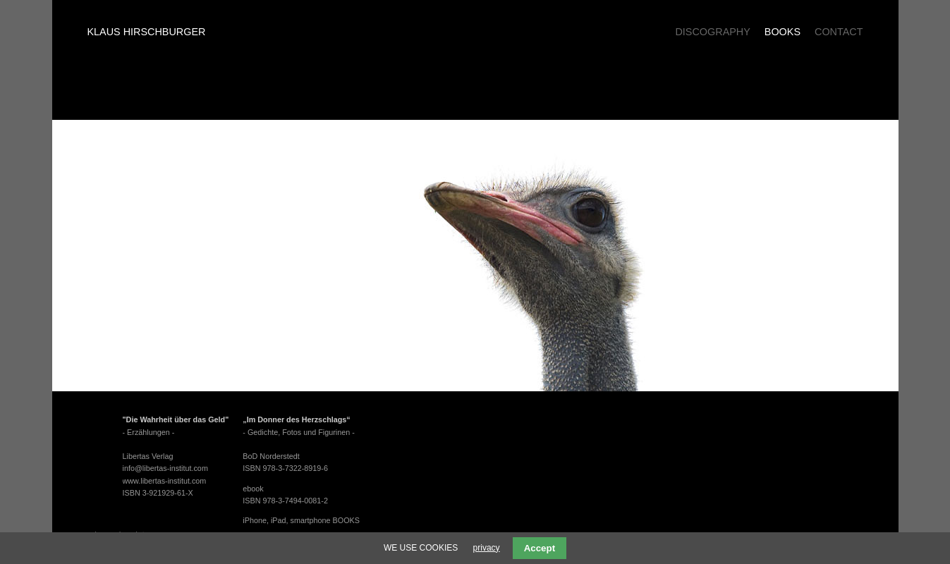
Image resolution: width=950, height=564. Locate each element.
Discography (712, 31)
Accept (539, 548)
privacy (486, 548)
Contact (839, 31)
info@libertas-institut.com (165, 468)
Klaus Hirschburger (146, 31)
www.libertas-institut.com (165, 481)
